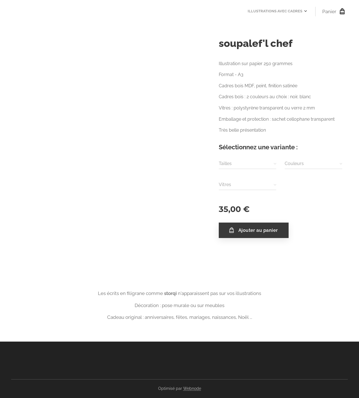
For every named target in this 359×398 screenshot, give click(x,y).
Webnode (192, 388)
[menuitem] (305, 11)
